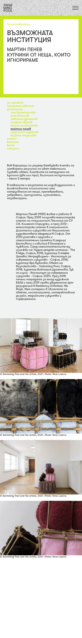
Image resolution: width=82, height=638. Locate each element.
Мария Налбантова (24, 125)
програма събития (20, 106)
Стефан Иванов (21, 122)
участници (15, 109)
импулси (13, 148)
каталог (13, 142)
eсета (11, 138)
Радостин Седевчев (24, 132)
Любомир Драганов (24, 119)
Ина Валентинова (23, 112)
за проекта (15, 102)
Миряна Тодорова (23, 135)
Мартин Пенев (20, 128)
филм (10, 145)
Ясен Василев (19, 115)
